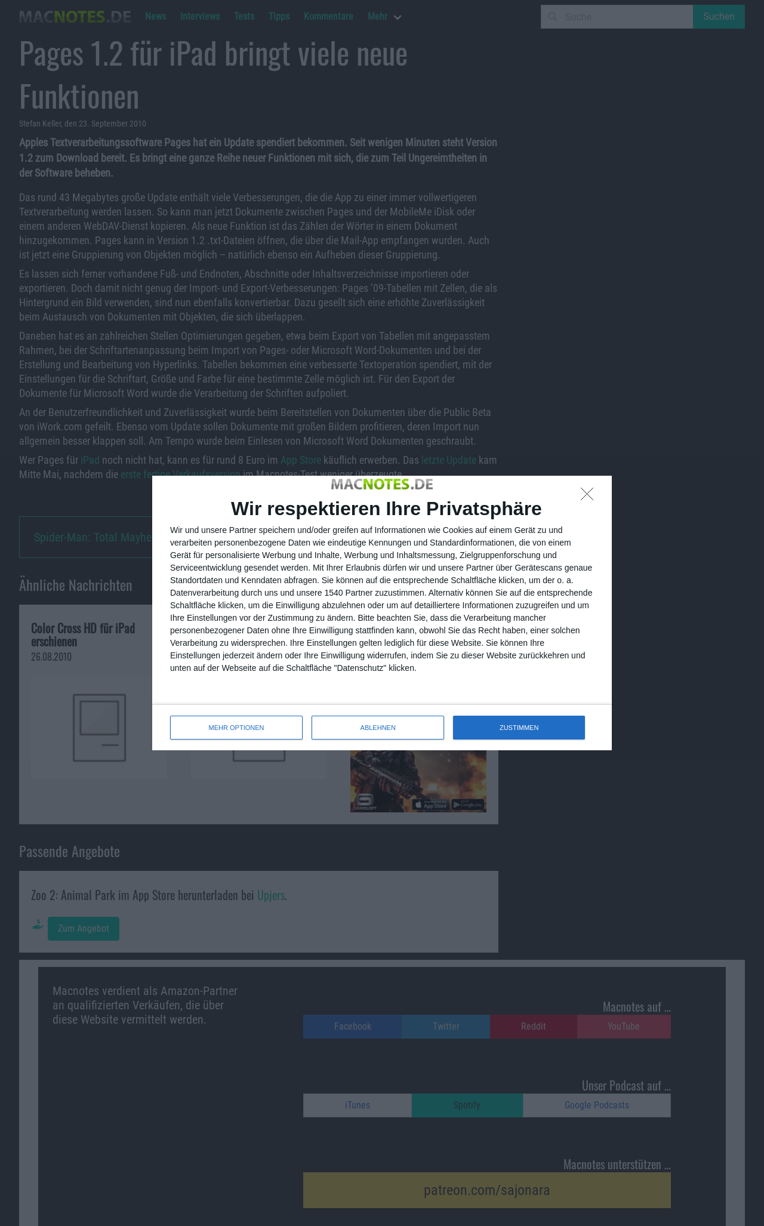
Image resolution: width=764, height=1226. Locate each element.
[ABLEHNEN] (590, 497)
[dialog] (382, 613)
